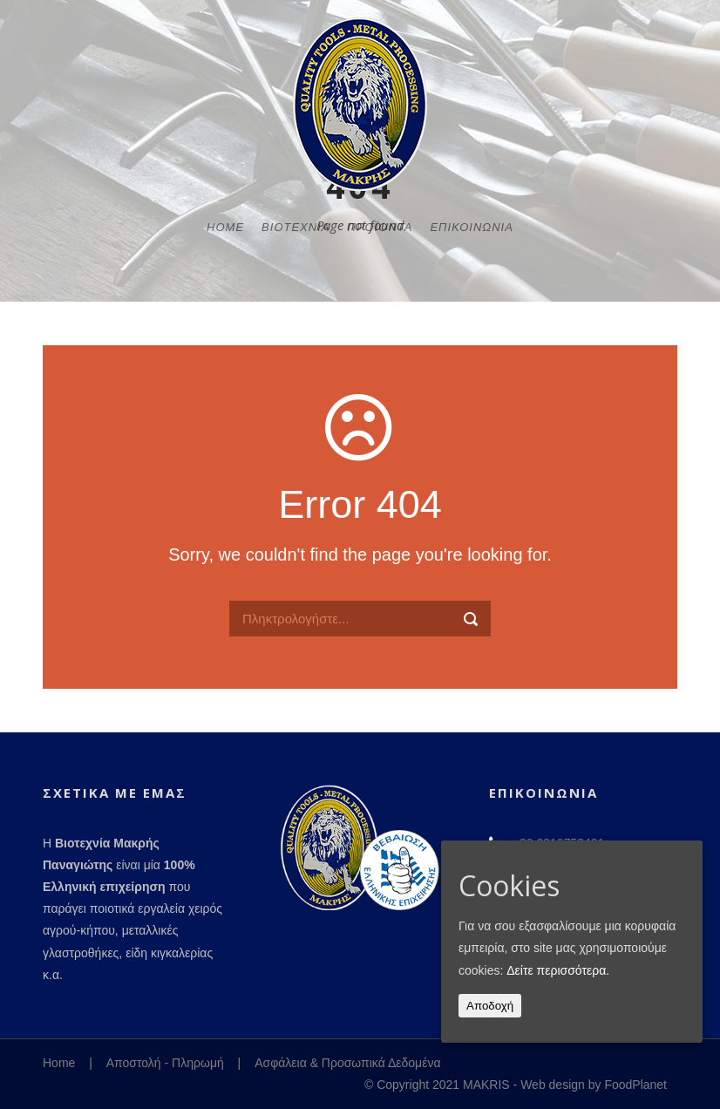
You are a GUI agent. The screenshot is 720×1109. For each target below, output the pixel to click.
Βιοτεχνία (295, 227)
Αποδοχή (489, 1005)
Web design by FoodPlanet (593, 1085)
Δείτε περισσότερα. (557, 970)
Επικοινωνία (471, 227)
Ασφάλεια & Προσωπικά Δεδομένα (347, 1063)
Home (225, 227)
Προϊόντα (379, 227)
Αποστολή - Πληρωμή (165, 1063)
